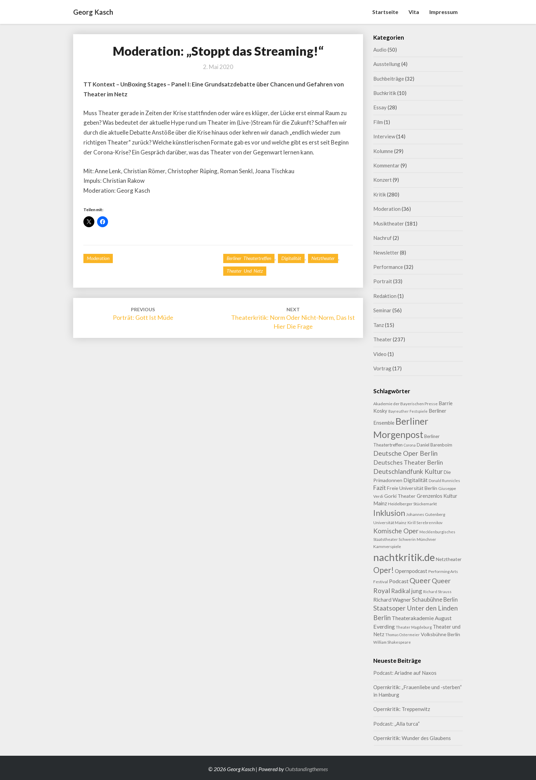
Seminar (382, 310)
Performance (388, 267)
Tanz (378, 325)
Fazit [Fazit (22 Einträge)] (379, 487)
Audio (380, 49)
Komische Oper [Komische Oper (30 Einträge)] (395, 531)
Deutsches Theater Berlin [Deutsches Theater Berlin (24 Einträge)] (408, 462)
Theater (382, 339)
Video (380, 354)
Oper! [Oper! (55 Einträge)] (383, 570)
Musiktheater (388, 223)
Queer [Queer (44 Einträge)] (420, 580)
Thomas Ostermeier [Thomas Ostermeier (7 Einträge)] (402, 634)
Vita (413, 12)
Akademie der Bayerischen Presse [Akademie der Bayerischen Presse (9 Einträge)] (405, 403)
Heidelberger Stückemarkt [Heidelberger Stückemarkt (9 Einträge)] (412, 503)
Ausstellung (386, 64)
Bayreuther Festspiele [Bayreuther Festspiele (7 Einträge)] (408, 411)
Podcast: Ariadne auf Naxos (405, 673)
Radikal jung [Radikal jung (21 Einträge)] (406, 590)
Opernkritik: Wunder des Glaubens (412, 738)
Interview (384, 136)
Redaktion (385, 296)
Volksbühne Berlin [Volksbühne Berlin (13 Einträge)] (440, 634)
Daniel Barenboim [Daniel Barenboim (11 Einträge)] (434, 445)
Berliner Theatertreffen (249, 258)
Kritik (379, 194)
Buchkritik (384, 93)
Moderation (98, 258)
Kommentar (386, 165)
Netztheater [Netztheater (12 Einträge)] (448, 559)
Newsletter (386, 252)
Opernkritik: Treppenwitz (401, 709)
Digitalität (291, 258)
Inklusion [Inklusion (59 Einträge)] (389, 513)
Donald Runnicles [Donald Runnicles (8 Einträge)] (444, 480)
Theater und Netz (245, 271)
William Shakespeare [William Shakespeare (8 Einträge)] (392, 642)
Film (378, 122)
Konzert (382, 180)
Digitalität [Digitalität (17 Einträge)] (415, 480)
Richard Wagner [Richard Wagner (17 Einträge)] (392, 599)
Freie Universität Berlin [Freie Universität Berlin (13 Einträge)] (412, 488)
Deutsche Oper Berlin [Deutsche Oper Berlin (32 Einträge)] (405, 453)
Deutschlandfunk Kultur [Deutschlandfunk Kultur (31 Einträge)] (408, 471)
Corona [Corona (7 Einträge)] (410, 445)
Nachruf (382, 238)
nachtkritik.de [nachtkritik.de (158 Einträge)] (404, 557)
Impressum (443, 12)
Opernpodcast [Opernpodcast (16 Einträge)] (411, 571)
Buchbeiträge (388, 79)
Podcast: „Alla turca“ (396, 724)
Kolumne (383, 151)
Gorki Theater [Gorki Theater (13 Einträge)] (400, 496)
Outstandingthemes (306, 769)
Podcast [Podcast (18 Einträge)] (398, 581)
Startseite (385, 12)
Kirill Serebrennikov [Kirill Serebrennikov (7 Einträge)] (424, 522)
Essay (380, 107)
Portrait (382, 281)
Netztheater (323, 258)
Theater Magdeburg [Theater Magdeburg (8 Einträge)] (414, 627)
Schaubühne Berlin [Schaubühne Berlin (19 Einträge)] (435, 599)
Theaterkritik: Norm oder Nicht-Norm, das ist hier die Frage (293, 318)
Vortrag (382, 368)
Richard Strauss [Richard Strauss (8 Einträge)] (437, 591)
